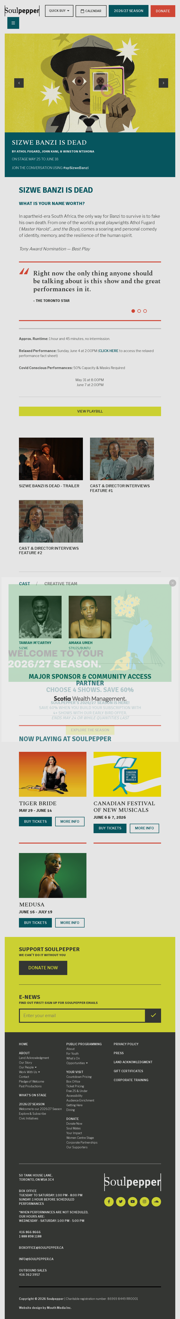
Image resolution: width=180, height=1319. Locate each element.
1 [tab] (133, 310)
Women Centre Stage (80, 1137)
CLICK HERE (108, 350)
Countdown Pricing (79, 1076)
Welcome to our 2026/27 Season (40, 1108)
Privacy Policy (126, 1043)
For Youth (72, 1053)
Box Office (73, 1081)
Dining (70, 1109)
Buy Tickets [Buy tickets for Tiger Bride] (35, 821)
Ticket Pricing (75, 1086)
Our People (28, 1067)
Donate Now (74, 1123)
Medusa (32, 904)
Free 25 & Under (77, 1090)
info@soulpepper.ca (36, 1258)
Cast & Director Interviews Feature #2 (51, 527)
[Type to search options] (57, 10)
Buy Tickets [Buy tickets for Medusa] (35, 922)
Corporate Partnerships (81, 1142)
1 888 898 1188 (30, 1236)
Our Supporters (76, 1147)
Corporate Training (131, 1079)
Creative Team (62, 583)
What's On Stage (32, 1095)
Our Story (25, 1062)
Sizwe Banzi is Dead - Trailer (51, 462)
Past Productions (30, 1086)
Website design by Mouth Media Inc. (45, 1307)
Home (23, 1043)
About (24, 1052)
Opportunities (77, 1062)
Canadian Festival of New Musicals (124, 806)
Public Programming (84, 1043)
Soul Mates (73, 1128)
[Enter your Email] (82, 1015)
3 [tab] (145, 310)
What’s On (73, 1058)
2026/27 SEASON (128, 11)
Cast (25, 583)
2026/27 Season (32, 1104)
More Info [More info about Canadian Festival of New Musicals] (144, 828)
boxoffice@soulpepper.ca (41, 1247)
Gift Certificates (128, 1070)
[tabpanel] (90, 291)
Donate (163, 11)
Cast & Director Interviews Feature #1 (122, 464)
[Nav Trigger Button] (13, 22)
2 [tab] (139, 310)
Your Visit (74, 1071)
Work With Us (29, 1071)
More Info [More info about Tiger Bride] (69, 821)
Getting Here (74, 1104)
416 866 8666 (30, 1231)
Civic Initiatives (28, 1118)
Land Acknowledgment (34, 1057)
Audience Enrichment (80, 1100)
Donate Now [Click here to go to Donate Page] (43, 967)
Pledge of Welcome (31, 1081)
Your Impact (74, 1132)
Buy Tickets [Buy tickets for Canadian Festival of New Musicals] (110, 828)
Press (119, 1052)
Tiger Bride (38, 803)
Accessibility (74, 1095)
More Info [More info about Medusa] (69, 922)
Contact (24, 1076)
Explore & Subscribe (32, 1113)
